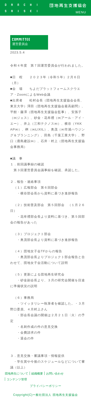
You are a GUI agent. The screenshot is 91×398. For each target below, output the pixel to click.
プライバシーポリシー (45, 386)
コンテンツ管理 (17, 379)
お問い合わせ (55, 373)
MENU (81, 12)
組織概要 (37, 373)
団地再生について (16, 373)
